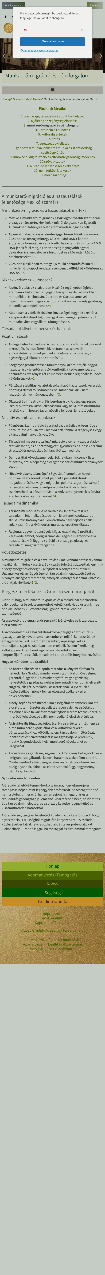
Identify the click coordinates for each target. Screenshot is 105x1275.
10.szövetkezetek (52, 161)
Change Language (52, 41)
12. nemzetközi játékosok (52, 170)
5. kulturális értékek (52, 134)
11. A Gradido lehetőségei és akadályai (52, 166)
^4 (54, 496)
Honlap (6, 99)
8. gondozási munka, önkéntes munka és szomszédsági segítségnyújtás (53, 150)
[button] (4, 56)
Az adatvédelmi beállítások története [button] (52, 945)
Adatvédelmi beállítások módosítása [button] (52, 940)
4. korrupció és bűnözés (52, 130)
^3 (58, 394)
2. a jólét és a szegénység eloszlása (52, 121)
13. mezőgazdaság (52, 175)
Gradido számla (13, 5)
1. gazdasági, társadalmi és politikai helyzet (52, 116)
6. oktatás (52, 139)
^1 (33, 257)
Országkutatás (22, 99)
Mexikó (37, 99)
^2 (22, 273)
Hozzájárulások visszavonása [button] (52, 949)
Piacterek (95, 5)
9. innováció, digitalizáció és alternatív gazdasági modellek (52, 157)
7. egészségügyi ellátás (52, 143)
